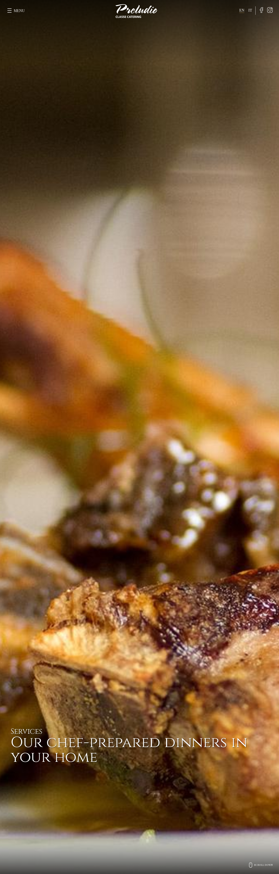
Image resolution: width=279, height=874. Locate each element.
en (241, 10)
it (250, 10)
